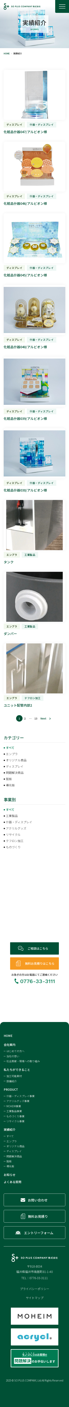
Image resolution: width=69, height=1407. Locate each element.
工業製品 (12, 816)
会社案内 (9, 1044)
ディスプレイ (14, 766)
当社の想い (12, 1056)
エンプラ (12, 754)
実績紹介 (9, 1129)
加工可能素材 (14, 1076)
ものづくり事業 (15, 1116)
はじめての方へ (15, 1051)
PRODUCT (11, 1089)
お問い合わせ (39, 1200)
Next (43, 718)
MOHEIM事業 (13, 1106)
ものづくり (13, 847)
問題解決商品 (15, 772)
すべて (10, 747)
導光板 (10, 785)
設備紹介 (11, 1081)
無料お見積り (39, 1216)
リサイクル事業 (15, 1121)
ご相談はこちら (39, 948)
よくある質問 (12, 1182)
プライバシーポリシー (34, 1289)
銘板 (9, 779)
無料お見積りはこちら (41, 963)
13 (36, 718)
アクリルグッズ (16, 828)
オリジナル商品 (16, 760)
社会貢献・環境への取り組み (23, 1061)
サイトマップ (34, 1298)
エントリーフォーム (39, 1232)
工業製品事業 (14, 1111)
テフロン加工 (15, 841)
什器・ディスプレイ (19, 822)
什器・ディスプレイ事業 (20, 1096)
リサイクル (13, 834)
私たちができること (17, 1069)
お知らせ (9, 1174)
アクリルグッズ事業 (17, 1101)
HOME (8, 1035)
